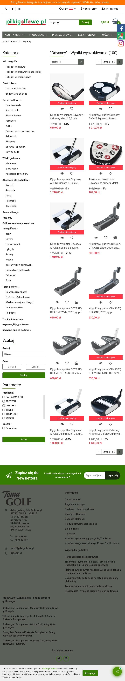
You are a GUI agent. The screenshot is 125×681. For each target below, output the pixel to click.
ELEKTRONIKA (87, 34)
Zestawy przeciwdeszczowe (20, 131)
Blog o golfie (72, 528)
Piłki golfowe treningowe (18, 77)
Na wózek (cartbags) (16, 292)
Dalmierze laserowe (16, 88)
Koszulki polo (12, 110)
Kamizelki (11, 120)
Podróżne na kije (14, 307)
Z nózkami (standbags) (18, 297)
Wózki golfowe (11, 158)
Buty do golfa (12, 152)
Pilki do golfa (10, 61)
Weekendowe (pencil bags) (19, 302)
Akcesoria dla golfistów (16, 180)
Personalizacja (10, 212)
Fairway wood (13, 244)
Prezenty (7, 217)
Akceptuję (90, 673)
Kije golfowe (10, 228)
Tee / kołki (11, 206)
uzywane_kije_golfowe (15, 324)
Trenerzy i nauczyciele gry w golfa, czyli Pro (88, 586)
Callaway (10, 275)
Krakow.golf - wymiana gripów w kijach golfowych (91, 591)
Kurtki (9, 126)
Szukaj (23, 375)
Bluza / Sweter (13, 115)
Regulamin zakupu (75, 504)
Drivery (9, 239)
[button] (71, 493)
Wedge (9, 259)
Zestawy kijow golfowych (19, 265)
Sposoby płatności (75, 519)
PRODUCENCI (38, 34)
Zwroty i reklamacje (75, 514)
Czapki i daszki (13, 105)
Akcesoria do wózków (17, 174)
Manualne (11, 163)
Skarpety (10, 141)
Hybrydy (10, 249)
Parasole (10, 190)
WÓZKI (107, 34)
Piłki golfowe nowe (15, 66)
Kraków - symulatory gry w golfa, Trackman (88, 538)
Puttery (9, 254)
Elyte (8, 280)
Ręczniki (10, 185)
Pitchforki (11, 201)
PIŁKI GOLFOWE (62, 34)
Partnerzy (70, 533)
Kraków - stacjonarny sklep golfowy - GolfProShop (92, 543)
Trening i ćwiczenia (12, 319)
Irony (8, 234)
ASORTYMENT (14, 34)
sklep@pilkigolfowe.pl (22, 548)
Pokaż (24, 439)
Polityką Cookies (49, 669)
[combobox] (67, 62)
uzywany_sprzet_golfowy (16, 330)
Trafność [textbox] (56, 62)
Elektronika (9, 83)
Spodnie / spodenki (15, 146)
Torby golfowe (11, 286)
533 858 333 (21, 536)
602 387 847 (21, 540)
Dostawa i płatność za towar (79, 509)
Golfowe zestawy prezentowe (18, 223)
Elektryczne (12, 168)
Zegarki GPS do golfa (16, 93)
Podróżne (11, 312)
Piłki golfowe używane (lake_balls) (23, 72)
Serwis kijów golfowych (18, 270)
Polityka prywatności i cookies (81, 524)
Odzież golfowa (11, 100)
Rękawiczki (11, 136)
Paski (8, 195)
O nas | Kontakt (73, 499)
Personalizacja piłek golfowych (81, 557)
